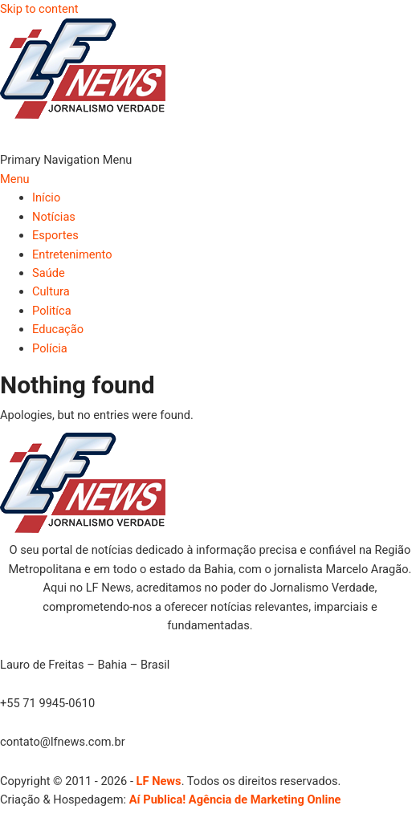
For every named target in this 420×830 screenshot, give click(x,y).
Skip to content (39, 9)
